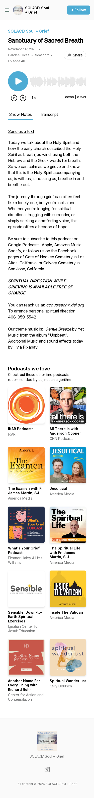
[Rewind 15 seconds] (14, 97)
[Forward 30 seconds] (23, 97)
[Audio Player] (58, 80)
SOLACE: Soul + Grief (37, 10)
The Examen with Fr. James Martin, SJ (26, 490)
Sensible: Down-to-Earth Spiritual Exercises (25, 616)
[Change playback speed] (34, 97)
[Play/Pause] (18, 81)
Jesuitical (58, 488)
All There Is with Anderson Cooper (65, 431)
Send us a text (21, 131)
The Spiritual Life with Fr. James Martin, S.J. (65, 552)
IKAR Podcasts (21, 429)
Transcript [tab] (49, 114)
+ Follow (78, 10)
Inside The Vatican (66, 612)
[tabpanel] (47, 241)
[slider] (58, 81)
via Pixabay (27, 347)
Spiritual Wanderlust (68, 681)
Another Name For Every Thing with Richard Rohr (24, 685)
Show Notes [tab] (20, 114)
